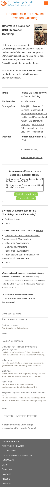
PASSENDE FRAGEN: (13, 341)
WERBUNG (7, 484)
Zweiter (36, 106)
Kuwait (24, 121)
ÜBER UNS (7, 469)
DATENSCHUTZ (9, 451)
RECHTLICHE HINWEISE (13, 446)
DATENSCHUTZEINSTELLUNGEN (17, 455)
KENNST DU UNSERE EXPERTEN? (19, 416)
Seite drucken (27, 157)
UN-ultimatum (35, 121)
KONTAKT (6, 474)
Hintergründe (35, 113)
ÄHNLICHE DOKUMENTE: (15, 319)
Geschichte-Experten (20, 175)
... (6, 333)
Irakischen (27, 117)
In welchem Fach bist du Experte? (20, 428)
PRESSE (6, 479)
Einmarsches (39, 117)
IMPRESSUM (8, 460)
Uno (29, 106)
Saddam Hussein (13, 219)
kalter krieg (10, 243)
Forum (39, 230)
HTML (17, 314)
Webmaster (30, 101)
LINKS (5, 465)
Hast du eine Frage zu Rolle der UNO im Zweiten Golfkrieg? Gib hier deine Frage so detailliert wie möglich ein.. (25, 184)
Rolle (23, 106)
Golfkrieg (9, 247)
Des (45, 113)
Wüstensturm (38, 124)
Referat (24, 113)
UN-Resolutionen (35, 132)
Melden (38, 157)
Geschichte (36, 110)
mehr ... (8, 223)
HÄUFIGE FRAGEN (10, 441)
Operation (25, 124)
